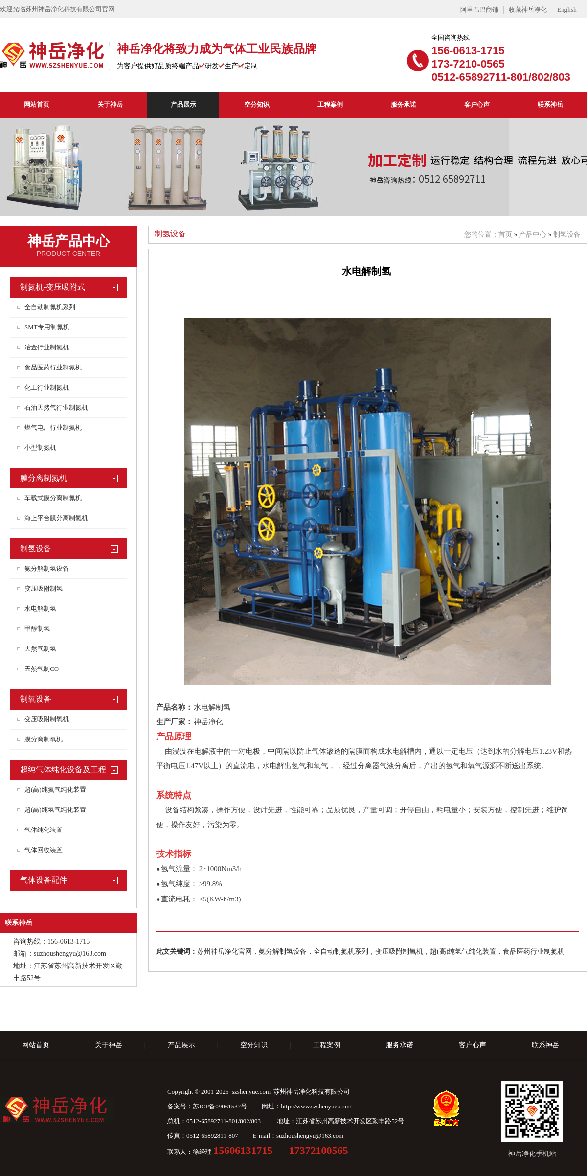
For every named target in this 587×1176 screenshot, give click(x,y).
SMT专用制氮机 (46, 327)
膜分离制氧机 (43, 739)
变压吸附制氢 (43, 588)
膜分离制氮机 (43, 478)
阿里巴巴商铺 (479, 9)
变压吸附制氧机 (46, 719)
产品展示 (183, 104)
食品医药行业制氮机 (53, 367)
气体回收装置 (43, 849)
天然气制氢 (40, 648)
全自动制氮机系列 (49, 307)
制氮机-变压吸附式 (52, 287)
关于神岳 (110, 104)
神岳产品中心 (68, 241)
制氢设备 (35, 548)
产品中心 (532, 234)
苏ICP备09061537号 (220, 1106)
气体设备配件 (43, 880)
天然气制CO (41, 668)
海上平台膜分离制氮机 (56, 518)
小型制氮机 (40, 447)
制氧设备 (35, 699)
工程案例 (330, 104)
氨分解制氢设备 (46, 568)
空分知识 (257, 104)
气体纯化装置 (43, 829)
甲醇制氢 (37, 628)
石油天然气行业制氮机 (56, 407)
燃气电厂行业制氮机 (53, 427)
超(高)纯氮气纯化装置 (55, 789)
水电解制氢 (40, 608)
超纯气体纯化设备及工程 (63, 769)
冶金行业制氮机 (46, 347)
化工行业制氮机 (46, 387)
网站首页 (36, 104)
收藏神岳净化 (528, 9)
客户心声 (477, 104)
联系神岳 (550, 104)
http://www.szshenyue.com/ (316, 1106)
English (567, 9)
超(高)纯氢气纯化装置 (55, 809)
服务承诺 (403, 104)
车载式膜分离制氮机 (53, 498)
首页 (505, 234)
